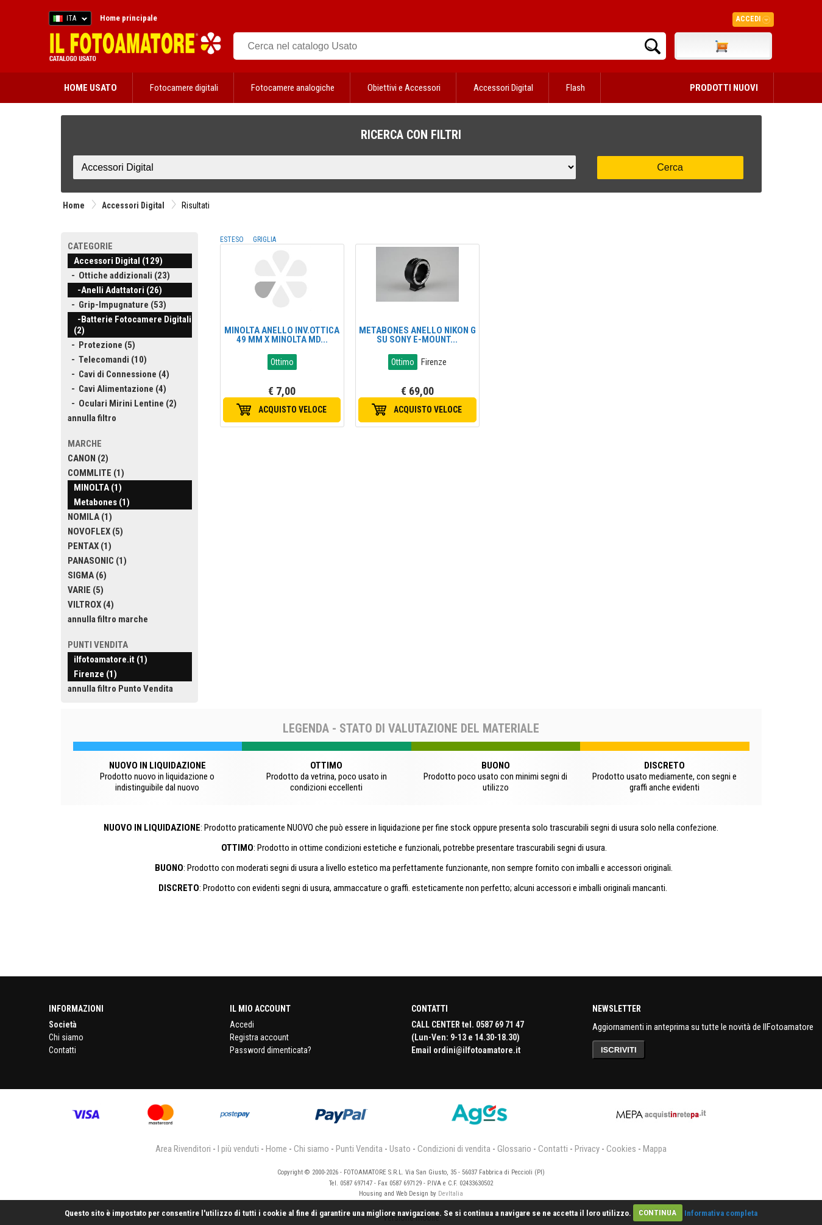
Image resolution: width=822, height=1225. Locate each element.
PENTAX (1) (90, 546)
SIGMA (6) (87, 575)
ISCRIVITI (619, 1049)
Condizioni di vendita (454, 1148)
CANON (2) (88, 458)
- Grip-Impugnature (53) (117, 304)
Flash (575, 87)
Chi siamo (66, 1037)
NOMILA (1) (90, 516)
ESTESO (232, 239)
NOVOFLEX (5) (95, 531)
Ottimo (282, 362)
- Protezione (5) (101, 344)
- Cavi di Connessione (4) (118, 374)
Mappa (655, 1148)
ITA (68, 20)
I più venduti (238, 1148)
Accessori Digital (503, 87)
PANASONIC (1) (97, 560)
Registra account (259, 1037)
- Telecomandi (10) (107, 359)
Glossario (514, 1148)
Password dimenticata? (270, 1050)
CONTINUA (657, 1212)
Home (74, 205)
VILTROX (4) (91, 604)
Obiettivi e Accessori (404, 87)
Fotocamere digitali (184, 87)
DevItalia (450, 1194)
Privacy (587, 1148)
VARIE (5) (86, 589)
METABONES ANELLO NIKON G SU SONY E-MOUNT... (417, 335)
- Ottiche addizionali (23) (119, 275)
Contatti (62, 1050)
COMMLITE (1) (96, 472)
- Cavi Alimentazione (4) (117, 388)
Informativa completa (720, 1212)
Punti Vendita (359, 1148)
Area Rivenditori (183, 1148)
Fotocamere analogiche (293, 87)
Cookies (621, 1148)
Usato (400, 1148)
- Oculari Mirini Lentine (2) (122, 403)
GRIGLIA (264, 239)
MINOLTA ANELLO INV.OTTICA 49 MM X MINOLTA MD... (281, 335)
